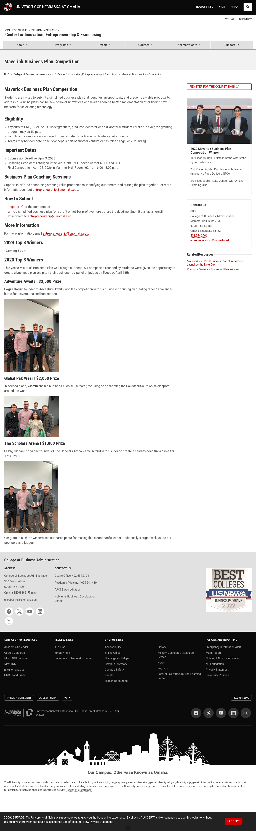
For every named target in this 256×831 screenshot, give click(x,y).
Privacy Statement (217, 669)
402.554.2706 (198, 235)
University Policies (217, 675)
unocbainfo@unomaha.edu (20, 599)
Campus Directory (116, 663)
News (161, 662)
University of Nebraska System (74, 658)
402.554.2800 (241, 697)
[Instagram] (9, 621)
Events (109, 675)
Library (162, 647)
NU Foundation (215, 663)
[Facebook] (9, 611)
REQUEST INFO (204, 6)
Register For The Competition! (212, 86)
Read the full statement (79, 789)
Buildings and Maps (117, 658)
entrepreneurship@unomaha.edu (55, 190)
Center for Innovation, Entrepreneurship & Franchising (53, 34)
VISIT (222, 6)
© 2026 (40, 714)
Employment (62, 652)
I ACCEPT (233, 821)
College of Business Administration (32, 30)
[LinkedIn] (40, 611)
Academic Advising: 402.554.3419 (76, 582)
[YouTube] (30, 611)
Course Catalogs (14, 652)
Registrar (163, 668)
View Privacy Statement (98, 822)
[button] (22, 45)
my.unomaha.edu (14, 669)
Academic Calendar (16, 647)
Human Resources (116, 680)
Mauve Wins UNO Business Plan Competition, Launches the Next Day (215, 262)
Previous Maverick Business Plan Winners (213, 269)
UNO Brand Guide (15, 675)
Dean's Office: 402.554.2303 (72, 575)
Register (13, 207)
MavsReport (213, 652)
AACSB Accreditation (68, 589)
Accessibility (113, 647)
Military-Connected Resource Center (176, 655)
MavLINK (10, 663)
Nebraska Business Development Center (75, 598)
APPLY (234, 6)
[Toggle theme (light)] (67, 698)
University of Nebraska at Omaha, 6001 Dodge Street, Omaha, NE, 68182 (78, 711)
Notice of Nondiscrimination (223, 658)
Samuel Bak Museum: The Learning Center (179, 676)
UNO (6, 74)
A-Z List (60, 647)
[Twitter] (19, 611)
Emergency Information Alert (223, 647)
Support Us (232, 45)
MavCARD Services (16, 658)
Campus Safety (114, 669)
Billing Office (113, 652)
